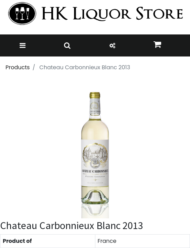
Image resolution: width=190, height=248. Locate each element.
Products (18, 67)
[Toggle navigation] (22, 45)
